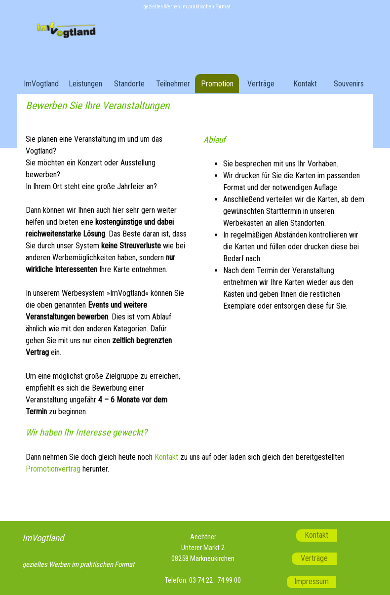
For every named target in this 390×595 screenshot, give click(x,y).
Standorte (129, 83)
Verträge (260, 83)
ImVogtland (41, 83)
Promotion (217, 83)
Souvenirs (349, 83)
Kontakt (305, 83)
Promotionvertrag (53, 469)
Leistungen (85, 83)
